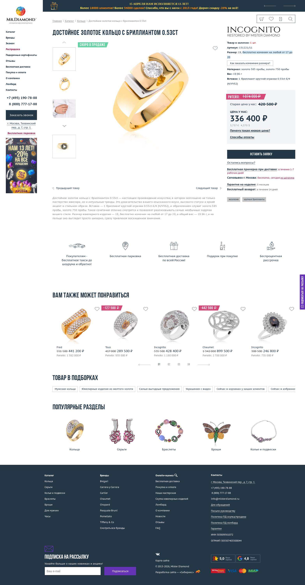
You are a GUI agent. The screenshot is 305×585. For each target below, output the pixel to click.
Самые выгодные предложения (159, 389)
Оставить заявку (261, 154)
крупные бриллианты (254, 199)
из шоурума (287, 177)
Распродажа (13, 49)
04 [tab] (189, 364)
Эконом (10, 43)
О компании (13, 78)
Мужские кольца (65, 389)
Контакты (11, 89)
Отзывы (10, 60)
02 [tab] (169, 364)
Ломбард (11, 84)
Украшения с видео (198, 389)
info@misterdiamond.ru (225, 498)
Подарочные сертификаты (21, 55)
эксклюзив (234, 199)
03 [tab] (179, 364)
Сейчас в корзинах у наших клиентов (241, 389)
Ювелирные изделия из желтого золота (107, 389)
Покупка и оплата (16, 72)
